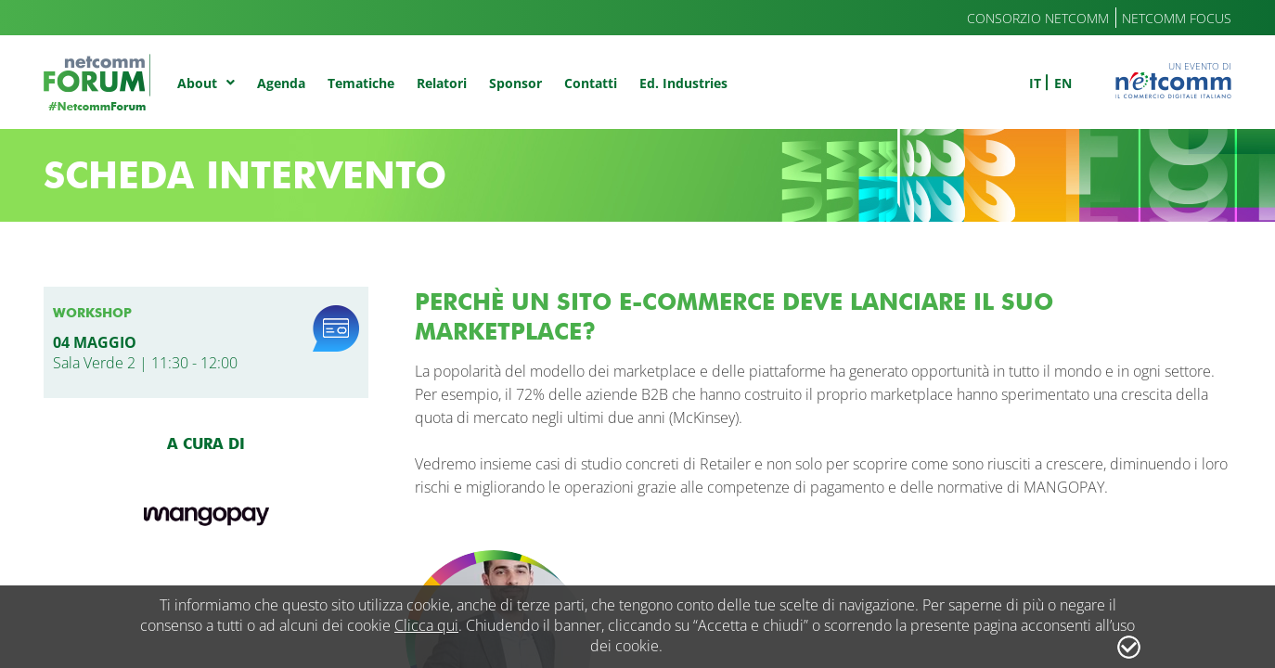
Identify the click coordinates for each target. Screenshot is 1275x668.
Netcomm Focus (1176, 18)
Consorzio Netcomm (1038, 18)
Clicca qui (426, 625)
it (1035, 83)
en (1063, 83)
